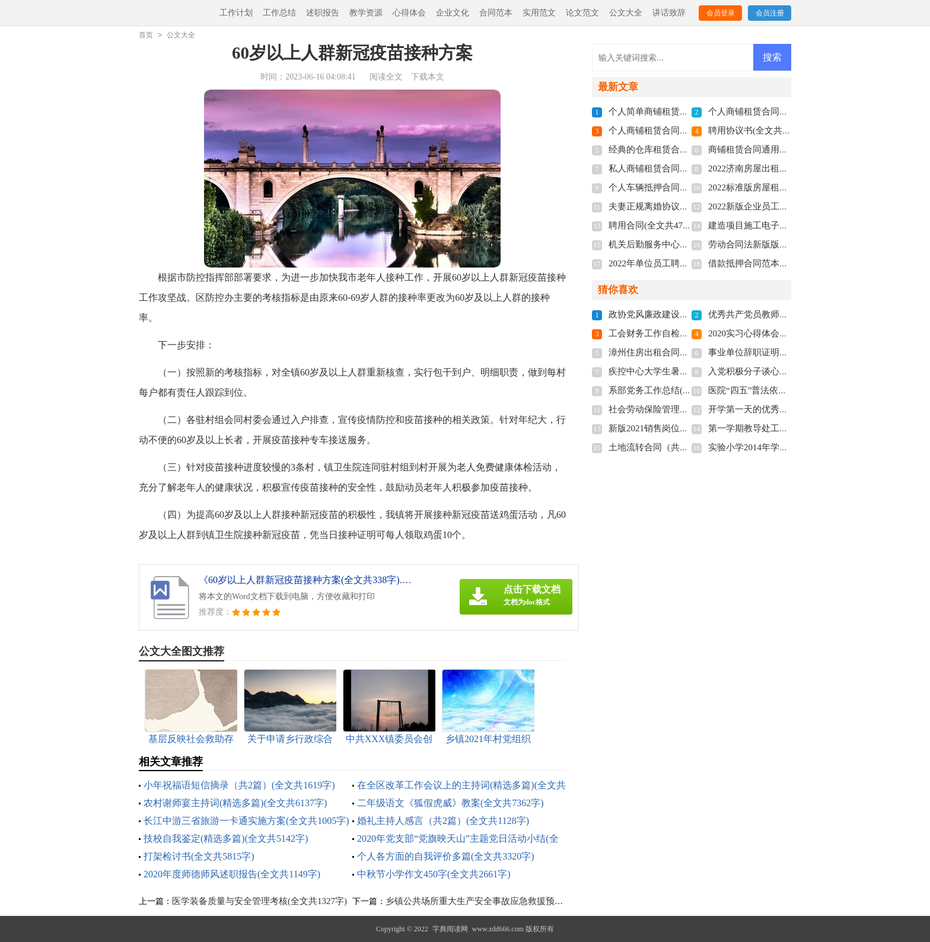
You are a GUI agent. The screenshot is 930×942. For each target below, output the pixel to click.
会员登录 (720, 13)
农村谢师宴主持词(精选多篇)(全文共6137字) (235, 803)
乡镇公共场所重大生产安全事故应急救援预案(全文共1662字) (504, 901)
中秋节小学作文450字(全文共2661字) (434, 874)
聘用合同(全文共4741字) (656, 225)
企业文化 (452, 12)
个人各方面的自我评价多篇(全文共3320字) (445, 856)
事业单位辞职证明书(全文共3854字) (778, 352)
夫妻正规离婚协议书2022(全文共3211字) (687, 206)
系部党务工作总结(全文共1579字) (674, 390)
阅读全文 (386, 76)
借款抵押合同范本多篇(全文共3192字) (782, 263)
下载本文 (427, 76)
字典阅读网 (450, 929)
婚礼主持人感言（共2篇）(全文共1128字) (443, 821)
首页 (146, 35)
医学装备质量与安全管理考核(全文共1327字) (259, 901)
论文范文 (582, 12)
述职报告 (322, 12)
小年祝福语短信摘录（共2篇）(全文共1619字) (239, 785)
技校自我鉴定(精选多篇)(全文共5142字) (226, 838)
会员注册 (770, 13)
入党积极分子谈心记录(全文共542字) (780, 371)
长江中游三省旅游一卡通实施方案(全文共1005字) (246, 821)
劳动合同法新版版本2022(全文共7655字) (786, 244)
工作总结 (279, 12)
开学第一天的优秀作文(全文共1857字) (782, 409)
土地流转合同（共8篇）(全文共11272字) (687, 447)
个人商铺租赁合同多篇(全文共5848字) (683, 130)
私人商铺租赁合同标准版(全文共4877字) (687, 168)
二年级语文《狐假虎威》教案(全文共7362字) (450, 803)
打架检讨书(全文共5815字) (199, 856)
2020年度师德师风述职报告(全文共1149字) (232, 874)
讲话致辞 (669, 12)
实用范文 (539, 12)
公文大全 (625, 12)
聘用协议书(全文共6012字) (760, 130)
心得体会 (409, 12)
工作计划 (236, 12)
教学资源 (366, 12)
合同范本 (495, 12)
